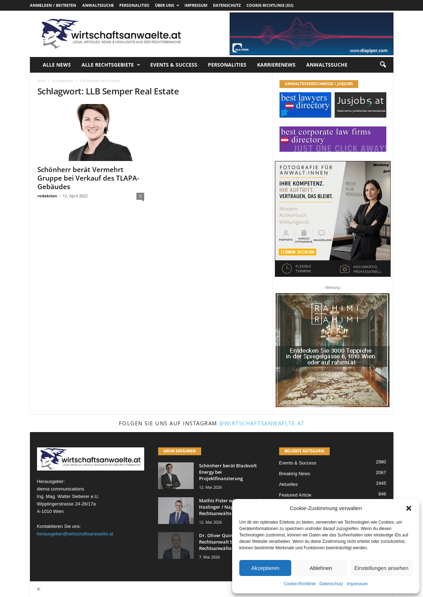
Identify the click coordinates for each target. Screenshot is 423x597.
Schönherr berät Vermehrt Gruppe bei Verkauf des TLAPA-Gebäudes (88, 178)
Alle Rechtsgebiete (111, 65)
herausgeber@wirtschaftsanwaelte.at (75, 533)
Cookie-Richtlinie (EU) (269, 5)
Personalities (134, 5)
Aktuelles (288, 484)
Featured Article (295, 495)
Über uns (167, 5)
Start (41, 80)
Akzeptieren (265, 568)
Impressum (357, 583)
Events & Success (173, 64)
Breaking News (294, 473)
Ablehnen (320, 568)
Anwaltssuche (98, 5)
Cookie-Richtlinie (300, 583)
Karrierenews (276, 64)
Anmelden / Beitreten (53, 5)
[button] (408, 508)
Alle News (57, 64)
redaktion (47, 195)
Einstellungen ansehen (381, 568)
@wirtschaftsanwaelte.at (261, 423)
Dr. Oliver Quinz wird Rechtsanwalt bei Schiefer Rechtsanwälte (227, 541)
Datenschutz (331, 583)
